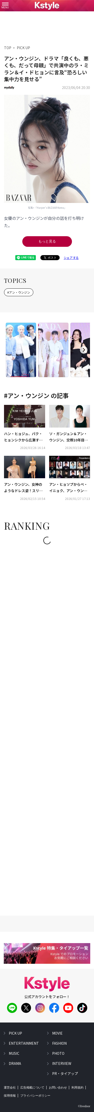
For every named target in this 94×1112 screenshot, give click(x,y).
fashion (59, 1043)
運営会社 (10, 1087)
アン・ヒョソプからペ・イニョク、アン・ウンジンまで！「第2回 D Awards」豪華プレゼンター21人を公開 (69, 488)
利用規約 (77, 1087)
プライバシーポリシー (35, 1095)
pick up (15, 1033)
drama (15, 1063)
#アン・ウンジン (18, 292)
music (14, 1053)
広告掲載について (32, 1087)
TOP (7, 47)
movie (57, 1033)
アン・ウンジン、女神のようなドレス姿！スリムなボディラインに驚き (23, 488)
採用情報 (10, 1095)
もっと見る (47, 241)
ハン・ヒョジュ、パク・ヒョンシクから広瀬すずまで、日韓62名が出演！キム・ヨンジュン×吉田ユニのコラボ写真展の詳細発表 (23, 437)
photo (58, 1053)
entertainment (24, 1043)
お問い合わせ (58, 1087)
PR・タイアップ (65, 1073)
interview (61, 1063)
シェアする (71, 257)
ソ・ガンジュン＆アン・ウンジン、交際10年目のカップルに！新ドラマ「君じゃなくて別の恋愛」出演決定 (69, 437)
